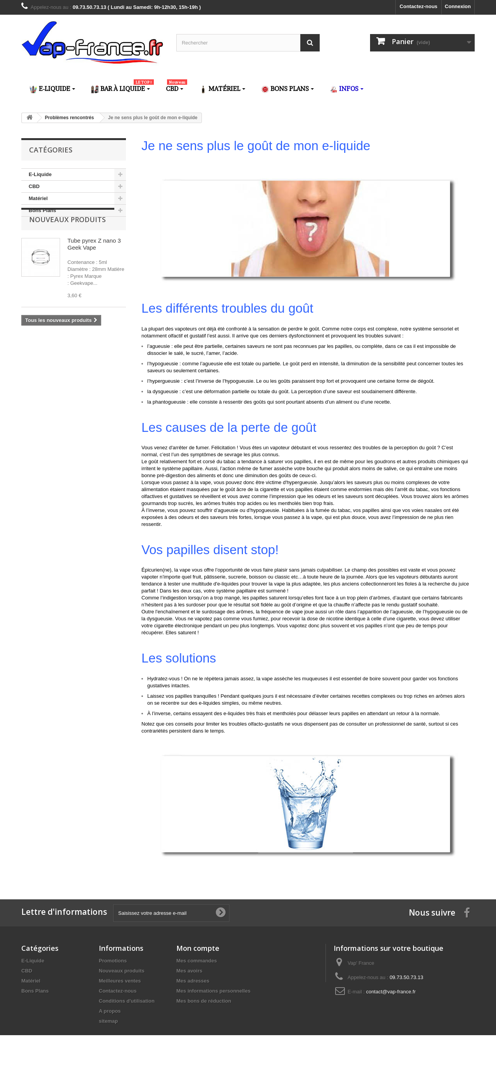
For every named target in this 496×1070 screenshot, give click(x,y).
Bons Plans (42, 210)
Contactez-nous (418, 6)
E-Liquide (40, 174)
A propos (110, 1011)
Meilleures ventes (120, 981)
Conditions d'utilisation (127, 1001)
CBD (34, 186)
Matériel (38, 198)
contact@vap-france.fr (391, 992)
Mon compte (197, 948)
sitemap (108, 1021)
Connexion (458, 6)
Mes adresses (192, 981)
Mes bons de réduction (203, 1001)
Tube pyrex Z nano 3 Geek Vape (94, 264)
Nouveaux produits (67, 240)
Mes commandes (196, 961)
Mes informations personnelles (213, 991)
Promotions (113, 961)
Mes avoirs (189, 971)
